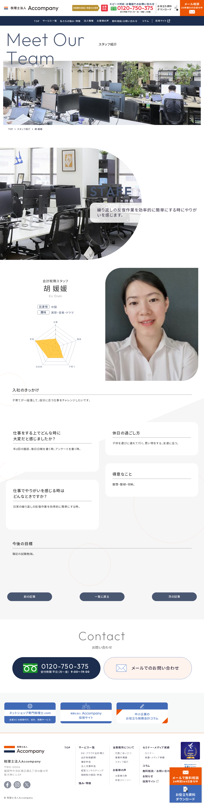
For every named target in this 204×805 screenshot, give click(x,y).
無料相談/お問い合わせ (124, 21)
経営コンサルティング (92, 770)
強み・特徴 (85, 783)
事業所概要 (121, 757)
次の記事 (174, 597)
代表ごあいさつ (123, 753)
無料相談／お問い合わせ (158, 771)
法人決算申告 (88, 766)
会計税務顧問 (88, 757)
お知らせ (148, 776)
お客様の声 (103, 20)
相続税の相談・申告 (91, 775)
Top (67, 747)
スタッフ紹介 (122, 762)
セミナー (149, 753)
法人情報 (89, 20)
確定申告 (86, 762)
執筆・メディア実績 (155, 757)
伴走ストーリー (123, 780)
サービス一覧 (50, 20)
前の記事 (30, 597)
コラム (145, 21)
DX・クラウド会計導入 (93, 753)
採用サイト (149, 781)
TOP (36, 21)
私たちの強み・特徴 (70, 21)
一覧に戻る (102, 597)
